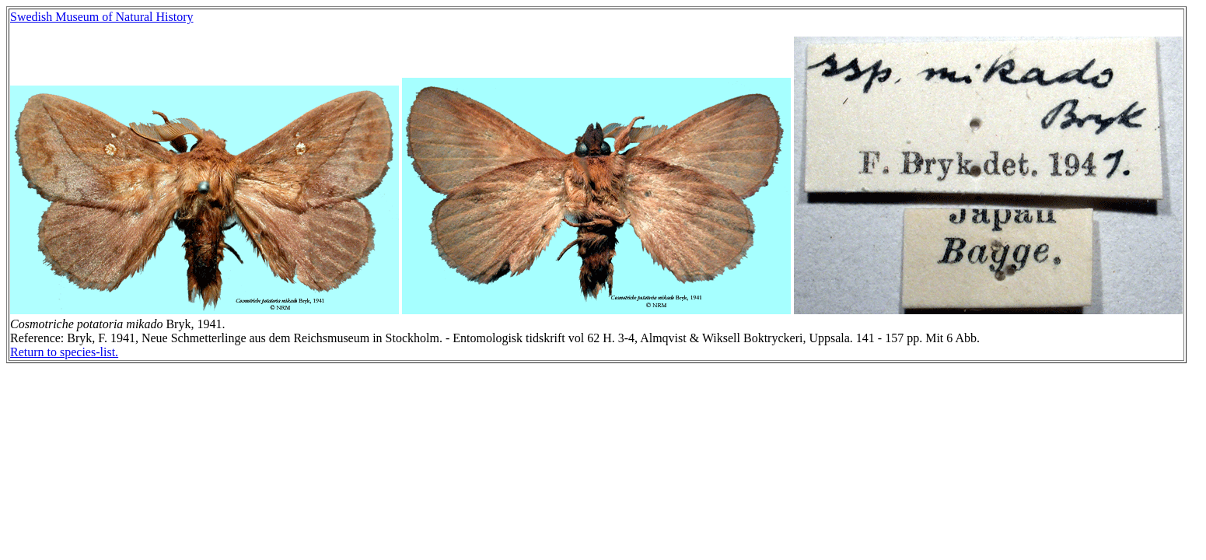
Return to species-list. (64, 352)
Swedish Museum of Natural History (102, 16)
